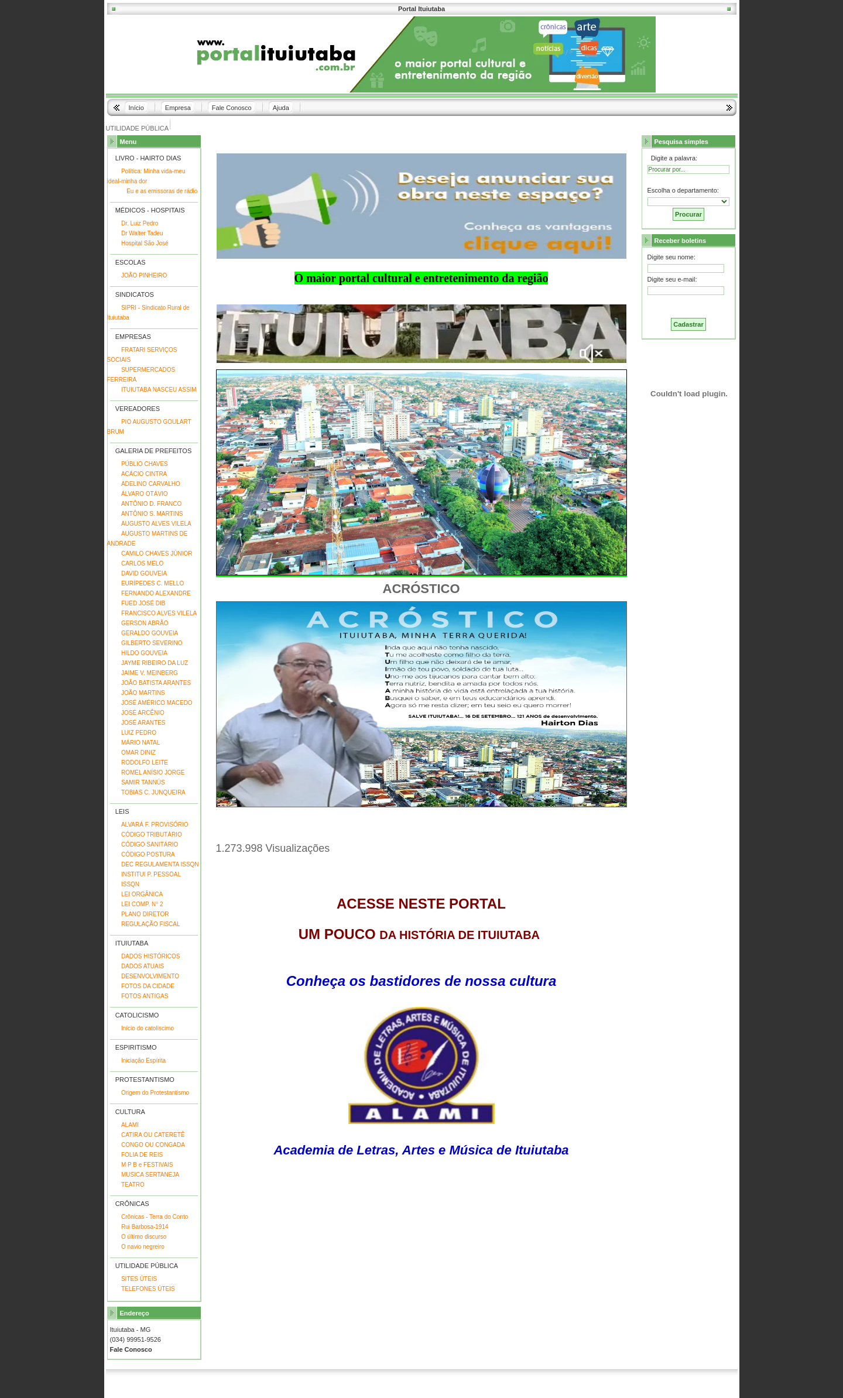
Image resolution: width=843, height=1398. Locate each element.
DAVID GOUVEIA (144, 573)
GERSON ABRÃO (145, 623)
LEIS (122, 811)
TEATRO (133, 1184)
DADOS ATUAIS (142, 966)
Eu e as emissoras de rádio (161, 191)
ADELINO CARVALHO (150, 484)
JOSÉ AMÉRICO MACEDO (157, 703)
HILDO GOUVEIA (144, 653)
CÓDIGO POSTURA (148, 854)
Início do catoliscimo (147, 1028)
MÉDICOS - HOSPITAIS (150, 210)
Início (136, 107)
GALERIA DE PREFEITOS (153, 450)
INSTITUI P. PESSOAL (151, 874)
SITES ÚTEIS (139, 1279)
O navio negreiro (143, 1246)
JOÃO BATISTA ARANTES (156, 683)
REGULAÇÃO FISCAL (150, 924)
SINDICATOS (134, 294)
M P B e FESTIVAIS (147, 1164)
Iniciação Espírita (143, 1060)
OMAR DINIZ (138, 752)
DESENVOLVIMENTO (150, 976)
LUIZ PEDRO (138, 732)
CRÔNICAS (132, 1203)
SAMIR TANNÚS (143, 782)
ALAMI (130, 1125)
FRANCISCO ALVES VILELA (159, 613)
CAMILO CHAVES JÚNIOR (157, 553)
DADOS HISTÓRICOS (150, 956)
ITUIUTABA (131, 943)
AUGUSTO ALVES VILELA (156, 523)
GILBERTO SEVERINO (152, 643)
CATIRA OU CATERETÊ (153, 1135)
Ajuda (281, 107)
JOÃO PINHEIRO (144, 275)
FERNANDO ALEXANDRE (156, 593)
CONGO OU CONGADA (153, 1145)
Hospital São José (145, 243)
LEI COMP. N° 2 (142, 904)
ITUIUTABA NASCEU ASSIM (159, 389)
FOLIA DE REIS (142, 1155)
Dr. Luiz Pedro (139, 223)
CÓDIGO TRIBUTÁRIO (151, 834)
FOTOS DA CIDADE (147, 986)
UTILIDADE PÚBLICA (137, 128)
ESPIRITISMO (136, 1047)
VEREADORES (137, 408)
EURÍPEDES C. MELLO (152, 583)
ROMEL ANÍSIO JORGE (153, 772)
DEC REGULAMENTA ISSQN (160, 864)
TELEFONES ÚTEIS (148, 1289)
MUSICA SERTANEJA (150, 1174)
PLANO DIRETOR (145, 914)
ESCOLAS (130, 262)
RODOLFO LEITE (144, 762)
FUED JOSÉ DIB (143, 603)
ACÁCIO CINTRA (144, 474)
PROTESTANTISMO (144, 1079)
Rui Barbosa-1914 (145, 1227)
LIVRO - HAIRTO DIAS (148, 158)
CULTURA (130, 1111)
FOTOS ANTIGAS (144, 996)
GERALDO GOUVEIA (149, 633)
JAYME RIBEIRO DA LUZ (154, 663)
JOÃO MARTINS (143, 693)
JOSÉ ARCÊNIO (143, 713)
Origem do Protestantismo (155, 1092)
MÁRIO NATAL (140, 742)
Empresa (178, 107)
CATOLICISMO (137, 1015)
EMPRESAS (133, 336)
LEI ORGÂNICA (142, 894)
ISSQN (130, 884)
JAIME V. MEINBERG (149, 673)
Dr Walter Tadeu (142, 233)
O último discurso (143, 1236)
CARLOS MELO (142, 563)
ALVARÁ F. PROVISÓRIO (155, 824)
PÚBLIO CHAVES (144, 464)
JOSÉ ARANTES (143, 722)
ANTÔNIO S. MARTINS (152, 513)
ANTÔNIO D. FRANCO (151, 504)
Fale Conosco (232, 107)
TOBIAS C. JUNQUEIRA (153, 792)
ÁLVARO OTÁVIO (144, 494)
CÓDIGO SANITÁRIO (149, 844)
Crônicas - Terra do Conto (154, 1217)
